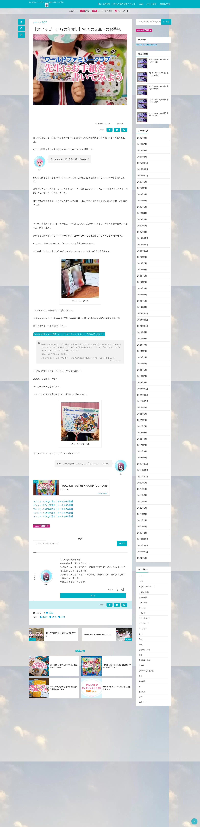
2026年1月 (142, 157)
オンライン (143, 608)
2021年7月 (142, 495)
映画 (140, 676)
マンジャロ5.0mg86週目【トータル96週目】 (53, 505)
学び (140, 655)
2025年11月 (142, 169)
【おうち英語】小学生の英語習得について (116, 4)
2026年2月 (142, 150)
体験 (140, 644)
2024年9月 (142, 257)
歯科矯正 (142, 681)
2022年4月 (142, 439)
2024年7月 (142, 270)
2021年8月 (142, 489)
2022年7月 (142, 420)
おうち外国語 (144, 592)
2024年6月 (142, 276)
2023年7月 (142, 345)
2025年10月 (142, 176)
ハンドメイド (123, 11)
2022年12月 (142, 389)
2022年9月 (142, 407)
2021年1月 (142, 533)
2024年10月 (142, 251)
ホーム (36, 22)
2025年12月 (142, 163)
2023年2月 (142, 376)
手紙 (63, 617)
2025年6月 (142, 201)
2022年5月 (142, 433)
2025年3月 (142, 219)
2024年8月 (142, 263)
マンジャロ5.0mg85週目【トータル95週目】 (53, 509)
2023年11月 (142, 320)
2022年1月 (142, 458)
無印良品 (142, 692)
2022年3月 (142, 445)
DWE (141, 4)
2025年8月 (142, 188)
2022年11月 (142, 395)
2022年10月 (142, 401)
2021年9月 (142, 483)
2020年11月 (142, 545)
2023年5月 (142, 357)
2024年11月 (142, 244)
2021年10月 (142, 476)
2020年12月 (142, 539)
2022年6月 (142, 426)
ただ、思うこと (144, 618)
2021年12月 (142, 464)
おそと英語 (143, 602)
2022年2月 (142, 451)
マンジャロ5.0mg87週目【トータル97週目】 (53, 501)
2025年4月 (142, 213)
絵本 (140, 697)
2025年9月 (142, 182)
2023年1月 (142, 382)
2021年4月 (142, 514)
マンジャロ (143, 629)
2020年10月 (142, 552)
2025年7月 (142, 194)
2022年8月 (142, 414)
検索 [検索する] (122, 543)
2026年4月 (142, 138)
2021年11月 (142, 470)
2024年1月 (142, 307)
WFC (54, 617)
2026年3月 (142, 144)
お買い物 (142, 613)
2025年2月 (142, 226)
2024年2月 (142, 301)
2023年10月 (142, 326)
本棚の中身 (165, 4)
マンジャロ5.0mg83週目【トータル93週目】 (53, 516)
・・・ (141, 576)
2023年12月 (142, 313)
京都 (140, 639)
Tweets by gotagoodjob (146, 45)
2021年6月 (142, 501)
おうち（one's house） (147, 587)
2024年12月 (142, 238)
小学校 (141, 665)
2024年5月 (142, 282)
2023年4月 (142, 364)
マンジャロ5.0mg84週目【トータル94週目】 (53, 513)
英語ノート (143, 702)
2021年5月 (142, 508)
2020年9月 (142, 558)
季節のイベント (144, 650)
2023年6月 (142, 351)
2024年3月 (142, 295)
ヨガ (140, 634)
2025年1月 (142, 232)
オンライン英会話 (105, 11)
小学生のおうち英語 (146, 671)
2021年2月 (142, 527)
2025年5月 (142, 207)
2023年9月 (142, 332)
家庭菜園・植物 (144, 660)
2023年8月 (142, 339)
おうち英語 (151, 4)
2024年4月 (142, 288)
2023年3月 (142, 370)
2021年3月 (142, 520)
